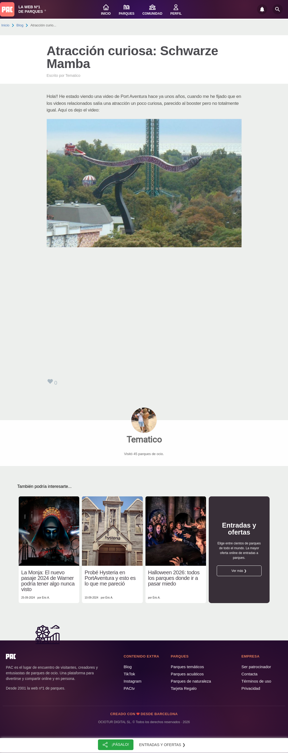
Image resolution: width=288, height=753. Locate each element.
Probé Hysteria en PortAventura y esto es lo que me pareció (110, 578)
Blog (20, 25)
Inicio (5, 25)
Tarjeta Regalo (184, 688)
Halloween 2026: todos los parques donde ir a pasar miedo (174, 578)
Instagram (132, 681)
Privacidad (251, 688)
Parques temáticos (187, 666)
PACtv (129, 688)
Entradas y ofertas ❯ (162, 745)
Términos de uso (256, 681)
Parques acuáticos (187, 674)
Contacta (250, 674)
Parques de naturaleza (191, 681)
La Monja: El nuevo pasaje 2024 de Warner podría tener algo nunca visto (48, 581)
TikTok (129, 674)
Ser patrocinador (256, 666)
